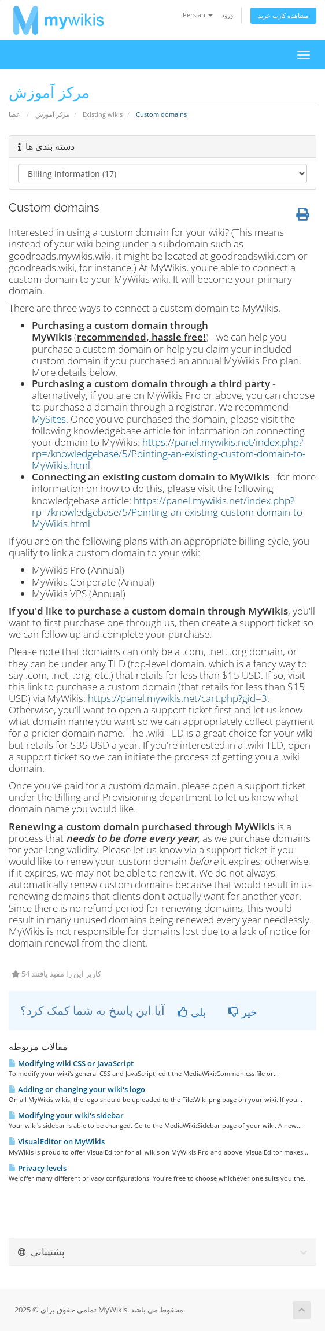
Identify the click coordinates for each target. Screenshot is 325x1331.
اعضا (15, 114)
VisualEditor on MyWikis (57, 1141)
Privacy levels (38, 1168)
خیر (242, 1012)
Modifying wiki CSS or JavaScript (71, 1063)
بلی (192, 1012)
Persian (198, 14)
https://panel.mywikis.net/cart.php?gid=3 (177, 698)
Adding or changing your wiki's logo (77, 1089)
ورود (227, 14)
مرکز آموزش (52, 114)
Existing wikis (103, 114)
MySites (49, 419)
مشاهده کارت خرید (283, 15)
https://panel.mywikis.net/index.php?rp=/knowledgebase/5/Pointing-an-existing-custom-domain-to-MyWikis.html (168, 453)
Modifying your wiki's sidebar (66, 1115)
